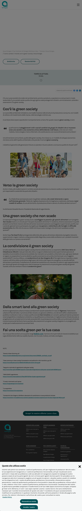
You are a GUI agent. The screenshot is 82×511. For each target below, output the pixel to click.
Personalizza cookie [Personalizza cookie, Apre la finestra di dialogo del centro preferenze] (29, 503)
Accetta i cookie (28, 508)
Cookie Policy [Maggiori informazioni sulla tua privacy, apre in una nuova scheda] (6, 498)
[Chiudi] (80, 468)
